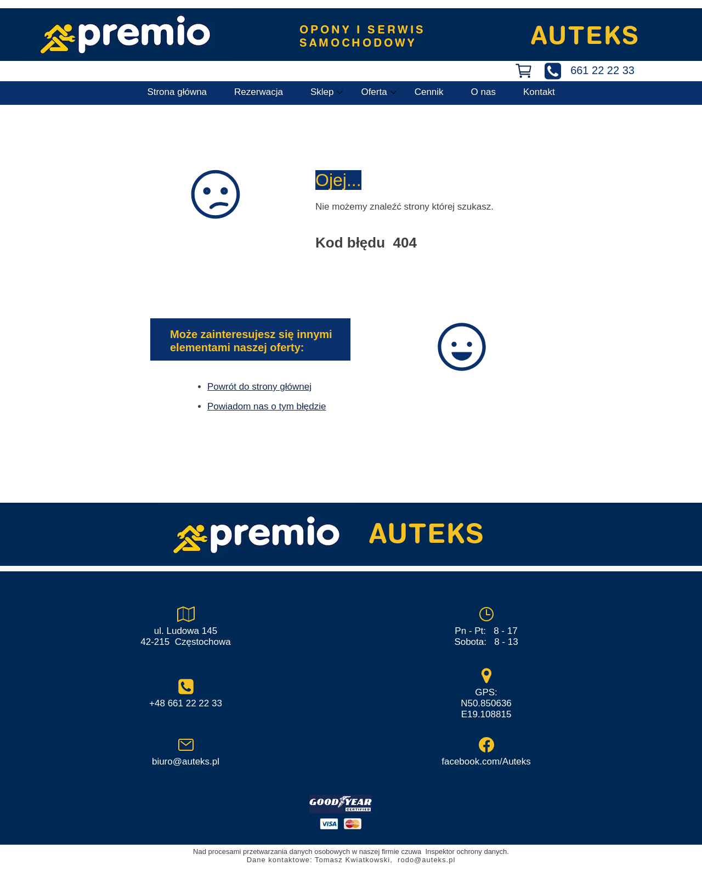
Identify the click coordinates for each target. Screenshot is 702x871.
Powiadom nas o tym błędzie (266, 406)
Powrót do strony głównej (259, 386)
